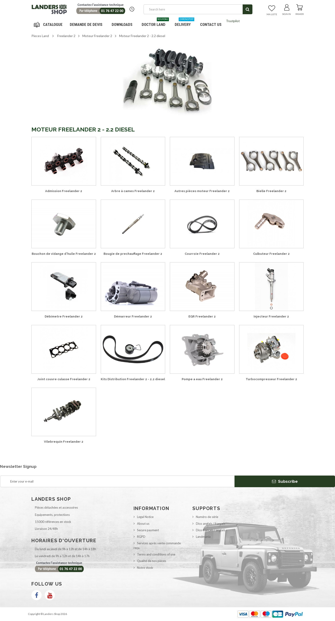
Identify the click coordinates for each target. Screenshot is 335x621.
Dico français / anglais (210, 530)
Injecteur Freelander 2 (271, 316)
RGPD (141, 536)
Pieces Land (40, 36)
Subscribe (285, 481)
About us (143, 523)
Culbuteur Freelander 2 (271, 253)
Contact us (210, 24)
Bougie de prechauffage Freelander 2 (133, 253)
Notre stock (145, 567)
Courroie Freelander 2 (202, 253)
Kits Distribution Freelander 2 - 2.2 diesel (133, 379)
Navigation (48, 24)
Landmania (203, 536)
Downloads (122, 24)
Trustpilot (233, 21)
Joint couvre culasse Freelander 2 (63, 379)
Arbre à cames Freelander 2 (133, 191)
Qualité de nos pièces (151, 561)
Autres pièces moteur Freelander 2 (202, 191)
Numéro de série (207, 517)
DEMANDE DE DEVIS (86, 24)
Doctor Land (155, 23)
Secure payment (148, 530)
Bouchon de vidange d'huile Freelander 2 (64, 253)
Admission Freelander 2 (63, 191)
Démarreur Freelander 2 (133, 316)
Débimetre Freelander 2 (64, 316)
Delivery (184, 23)
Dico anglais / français (210, 523)
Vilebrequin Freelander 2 (63, 441)
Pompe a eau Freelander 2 (202, 379)
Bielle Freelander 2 (271, 191)
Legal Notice (145, 517)
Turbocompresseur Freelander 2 (271, 379)
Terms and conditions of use (156, 554)
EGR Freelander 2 (202, 316)
